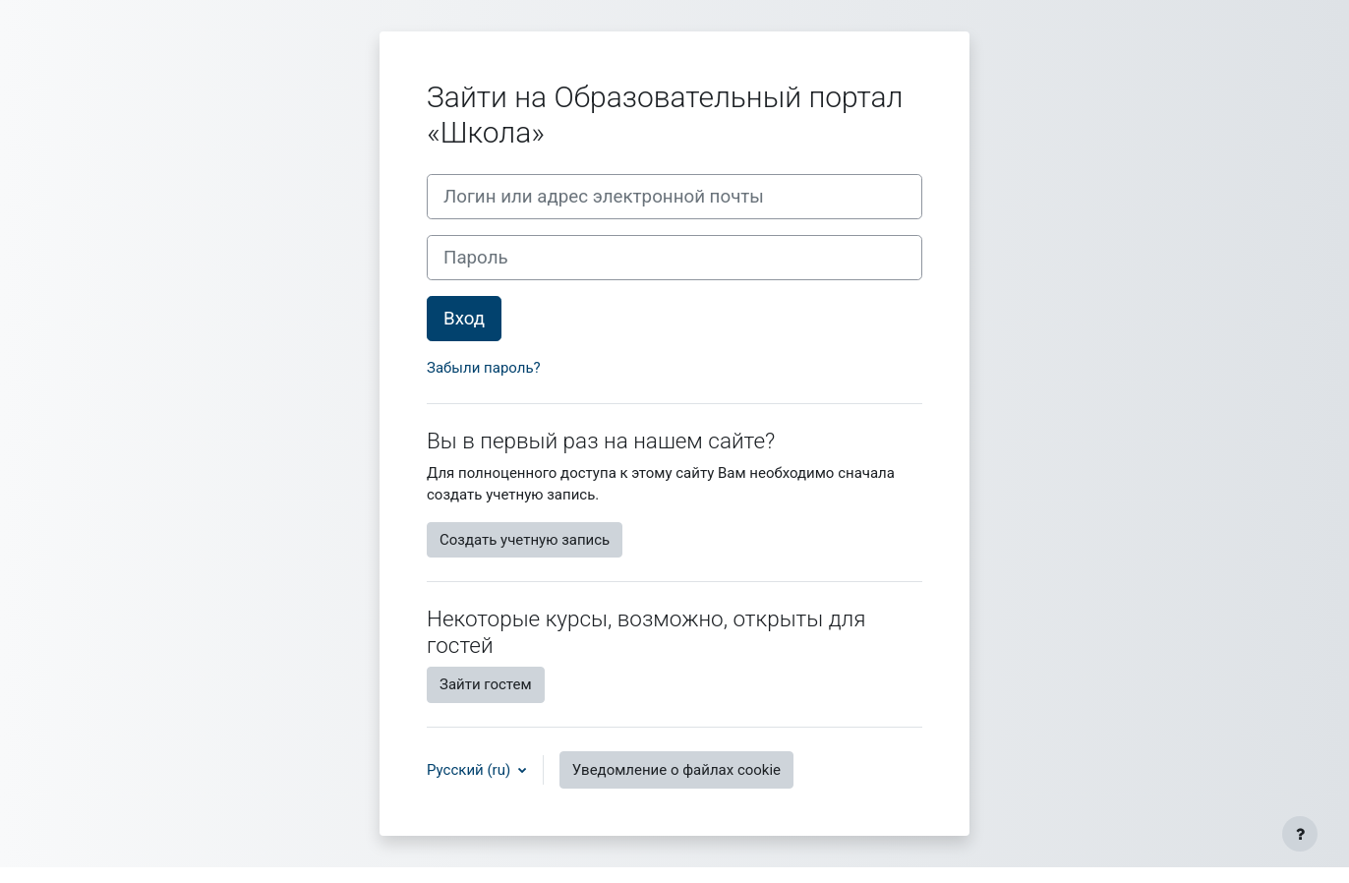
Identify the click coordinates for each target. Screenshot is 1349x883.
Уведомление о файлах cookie (676, 770)
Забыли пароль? (484, 368)
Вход (464, 318)
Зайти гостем (486, 684)
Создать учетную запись (525, 540)
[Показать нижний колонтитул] (1300, 834)
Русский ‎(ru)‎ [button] (470, 770)
